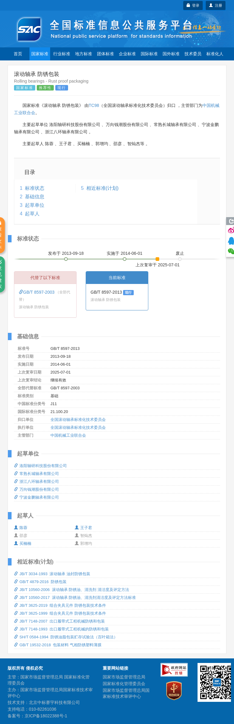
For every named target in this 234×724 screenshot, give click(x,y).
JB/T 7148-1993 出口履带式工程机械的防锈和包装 (61, 629)
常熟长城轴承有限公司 (36, 473)
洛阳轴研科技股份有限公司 (40, 465)
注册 (215, 5)
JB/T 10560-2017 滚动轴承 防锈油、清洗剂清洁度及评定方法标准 (75, 597)
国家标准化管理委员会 (124, 683)
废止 (180, 253)
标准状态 (34, 188)
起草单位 (34, 205)
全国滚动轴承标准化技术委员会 (78, 419)
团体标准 (105, 53)
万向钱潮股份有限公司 (36, 489)
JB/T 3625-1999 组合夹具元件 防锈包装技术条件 (60, 613)
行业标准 (61, 53)
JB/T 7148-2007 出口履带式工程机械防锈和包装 (59, 621)
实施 (125, 253)
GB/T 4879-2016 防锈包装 (40, 581)
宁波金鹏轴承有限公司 (36, 497)
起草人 (32, 213)
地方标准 (83, 53)
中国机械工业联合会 (68, 435)
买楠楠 (22, 543)
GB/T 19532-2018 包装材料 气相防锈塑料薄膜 (58, 645)
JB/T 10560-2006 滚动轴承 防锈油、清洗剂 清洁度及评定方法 (71, 589)
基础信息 (34, 196)
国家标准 (39, 53)
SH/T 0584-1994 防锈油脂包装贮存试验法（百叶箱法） (66, 637)
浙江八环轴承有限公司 (36, 481)
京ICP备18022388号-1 (46, 715)
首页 (18, 53)
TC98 (94, 105)
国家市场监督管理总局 (124, 676)
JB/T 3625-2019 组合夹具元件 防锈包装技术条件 (60, 605)
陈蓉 (20, 527)
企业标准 (127, 53)
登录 (193, 5)
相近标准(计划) (102, 188)
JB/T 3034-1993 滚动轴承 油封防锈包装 (52, 574)
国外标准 (171, 53)
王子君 (83, 527)
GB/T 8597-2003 (37, 292)
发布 (66, 253)
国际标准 (149, 53)
